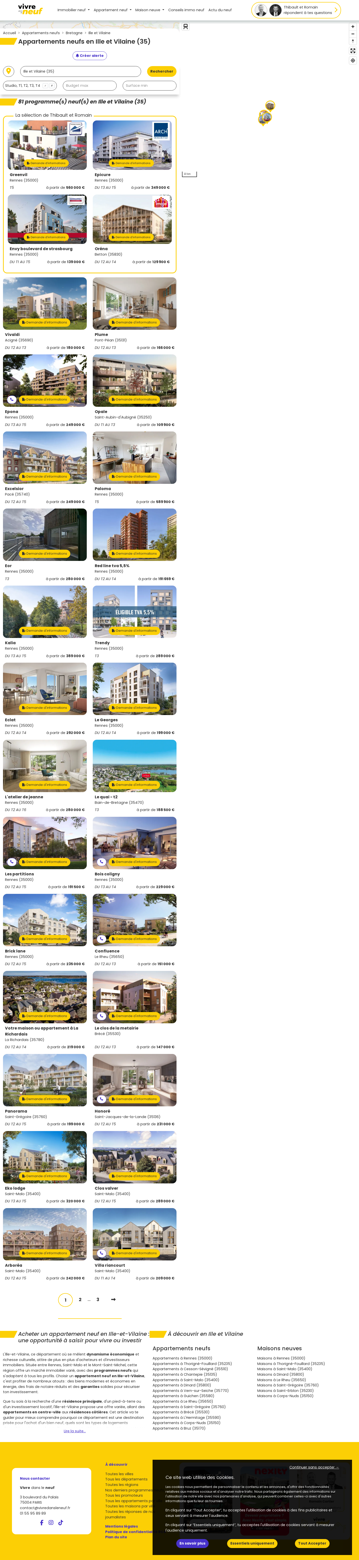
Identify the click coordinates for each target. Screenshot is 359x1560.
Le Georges (106, 720)
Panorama (16, 1111)
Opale (101, 412)
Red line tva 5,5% (112, 566)
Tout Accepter (312, 1543)
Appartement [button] (111, 9)
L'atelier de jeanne (24, 797)
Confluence (107, 951)
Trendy (102, 643)
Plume (101, 334)
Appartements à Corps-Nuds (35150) (187, 1422)
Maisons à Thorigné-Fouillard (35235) (291, 1363)
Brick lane (15, 951)
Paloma (103, 489)
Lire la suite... (75, 1431)
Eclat (10, 720)
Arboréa (13, 1265)
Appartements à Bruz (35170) (179, 1428)
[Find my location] (353, 60)
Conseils (186, 9)
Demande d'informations (46, 163)
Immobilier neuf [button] (72, 9)
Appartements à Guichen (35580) (183, 1395)
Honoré (102, 1111)
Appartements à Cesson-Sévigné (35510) (190, 1368)
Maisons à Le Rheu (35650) (281, 1379)
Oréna (101, 249)
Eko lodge (15, 1188)
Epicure (102, 175)
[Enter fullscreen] (353, 50)
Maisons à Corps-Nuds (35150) (285, 1395)
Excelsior (14, 489)
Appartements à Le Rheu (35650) (183, 1401)
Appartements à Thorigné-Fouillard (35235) (192, 1363)
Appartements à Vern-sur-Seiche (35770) (191, 1390)
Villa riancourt (110, 1265)
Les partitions (19, 874)
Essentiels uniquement (252, 1543)
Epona (11, 412)
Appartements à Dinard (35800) (182, 1385)
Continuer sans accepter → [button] (314, 1467)
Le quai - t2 (106, 797)
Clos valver (106, 1188)
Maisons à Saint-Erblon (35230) (285, 1390)
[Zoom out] (353, 33)
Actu (220, 9)
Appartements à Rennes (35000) (182, 1358)
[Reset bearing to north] (353, 41)
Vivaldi (12, 334)
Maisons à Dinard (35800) (280, 1374)
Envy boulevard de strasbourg (41, 249)
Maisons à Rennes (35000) (281, 1358)
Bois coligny (107, 874)
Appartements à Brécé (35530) (181, 1412)
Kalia (10, 643)
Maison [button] (148, 9)
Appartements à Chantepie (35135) (185, 1374)
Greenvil (18, 175)
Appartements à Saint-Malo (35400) (186, 1379)
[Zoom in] (353, 26)
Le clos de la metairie (116, 1028)
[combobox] (30, 86)
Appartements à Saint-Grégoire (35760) (189, 1406)
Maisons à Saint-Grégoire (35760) (288, 1385)
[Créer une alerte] (90, 55)
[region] (269, 100)
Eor (8, 566)
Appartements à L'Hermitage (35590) (187, 1417)
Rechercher (161, 71)
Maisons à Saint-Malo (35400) (284, 1368)
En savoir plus (192, 1543)
